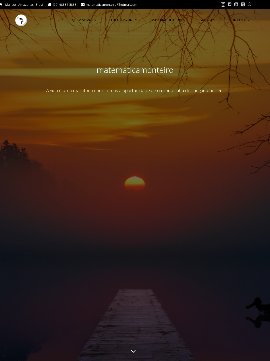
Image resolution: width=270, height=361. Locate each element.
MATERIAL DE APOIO (168, 20)
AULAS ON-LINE (124, 20)
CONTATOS (240, 20)
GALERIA (208, 20)
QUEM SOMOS (84, 20)
